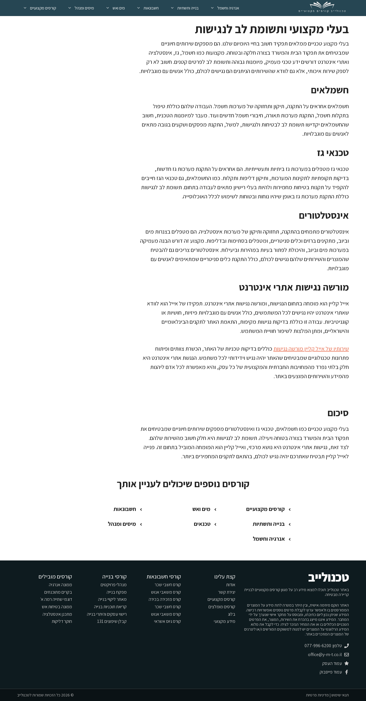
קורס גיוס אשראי (167, 621)
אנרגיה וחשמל (221, 8)
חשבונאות (145, 8)
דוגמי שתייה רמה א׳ (56, 599)
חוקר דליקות (62, 621)
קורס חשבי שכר (168, 585)
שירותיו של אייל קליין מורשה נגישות (311, 348)
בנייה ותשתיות (181, 8)
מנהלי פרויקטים (114, 585)
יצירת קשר (226, 592)
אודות (230, 585)
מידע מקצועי (224, 621)
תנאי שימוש (340, 695)
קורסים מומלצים (221, 607)
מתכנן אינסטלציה (57, 614)
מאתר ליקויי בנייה (112, 599)
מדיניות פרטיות (317, 695)
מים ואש (112, 8)
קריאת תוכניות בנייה (110, 607)
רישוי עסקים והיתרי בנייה (107, 614)
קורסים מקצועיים (36, 8)
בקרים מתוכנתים (58, 592)
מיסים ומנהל (78, 8)
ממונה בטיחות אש (57, 607)
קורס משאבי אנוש (166, 592)
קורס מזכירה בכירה (165, 599)
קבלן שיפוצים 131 (112, 621)
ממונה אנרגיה (60, 585)
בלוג (231, 614)
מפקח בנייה (117, 592)
